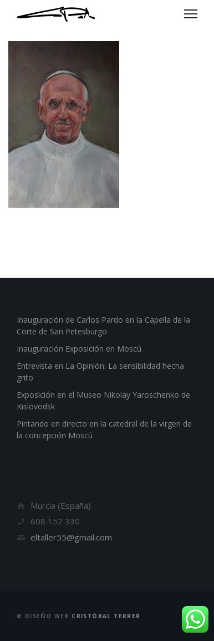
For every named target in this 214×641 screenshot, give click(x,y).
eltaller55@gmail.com (71, 537)
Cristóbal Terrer (106, 616)
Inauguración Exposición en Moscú (79, 348)
